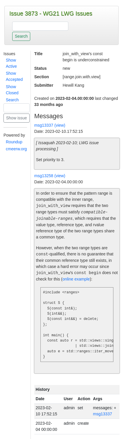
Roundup (14, 142)
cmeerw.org (16, 149)
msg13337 (102, 414)
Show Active (11, 63)
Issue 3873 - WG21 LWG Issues (50, 13)
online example (76, 279)
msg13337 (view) (49, 125)
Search (12, 99)
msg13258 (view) (49, 175)
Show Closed (12, 89)
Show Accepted (14, 76)
